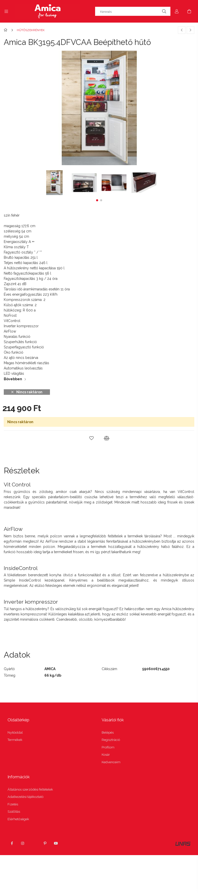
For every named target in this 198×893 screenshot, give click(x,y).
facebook (12, 843)
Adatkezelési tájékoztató (25, 797)
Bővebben (13, 379)
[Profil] (176, 11)
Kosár (106, 754)
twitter (34, 843)
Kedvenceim (111, 762)
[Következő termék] (190, 30)
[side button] (6, 11)
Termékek (15, 740)
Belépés (108, 732)
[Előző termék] (181, 30)
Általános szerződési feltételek (30, 789)
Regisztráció (111, 740)
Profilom (108, 747)
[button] (97, 200)
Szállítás (14, 811)
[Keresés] (132, 11)
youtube (56, 843)
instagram (23, 843)
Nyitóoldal (15, 732)
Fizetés (13, 804)
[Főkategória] (6, 30)
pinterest (45, 843)
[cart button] (189, 11)
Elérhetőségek (18, 819)
